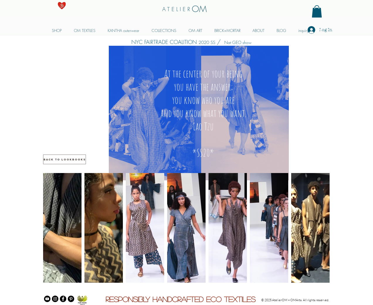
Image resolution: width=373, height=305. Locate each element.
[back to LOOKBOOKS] (64, 159)
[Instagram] (55, 299)
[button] (317, 11)
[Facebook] (63, 299)
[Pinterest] (71, 299)
